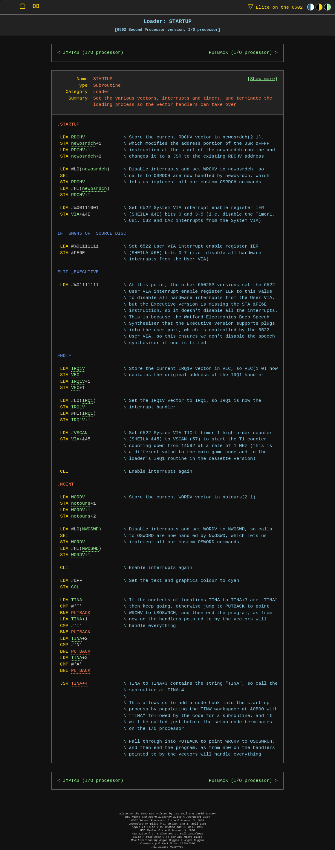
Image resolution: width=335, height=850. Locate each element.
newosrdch (83, 144)
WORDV (78, 497)
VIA (75, 214)
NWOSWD (90, 529)
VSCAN (81, 433)
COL (75, 587)
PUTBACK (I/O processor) (240, 53)
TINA (76, 600)
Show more (262, 79)
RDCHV (78, 137)
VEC (75, 375)
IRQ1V (78, 369)
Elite (274, 7)
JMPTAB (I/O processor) (93, 53)
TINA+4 (79, 683)
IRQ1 (87, 401)
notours (81, 503)
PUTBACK (81, 613)
